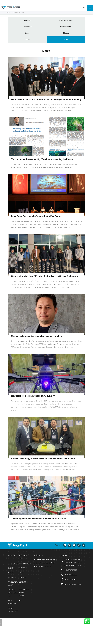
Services (22, 577)
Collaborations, (65, 27)
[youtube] (74, 545)
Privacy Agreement (12, 602)
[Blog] (83, 545)
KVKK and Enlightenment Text (13, 593)
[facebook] (65, 545)
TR (84, 8)
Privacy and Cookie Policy (24, 593)
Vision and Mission (66, 20)
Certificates (27, 27)
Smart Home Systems (48, 559)
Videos (27, 40)
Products (12, 577)
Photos (66, 33)
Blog (21, 600)
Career (27, 33)
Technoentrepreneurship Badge (13, 583)
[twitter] (69, 545)
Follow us (58, 545)
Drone (37, 559)
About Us (27, 20)
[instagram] (79, 545)
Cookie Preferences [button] (13, 609)
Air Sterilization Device (42, 566)
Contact (22, 582)
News (66, 40)
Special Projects (40, 563)
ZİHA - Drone (52, 563)
